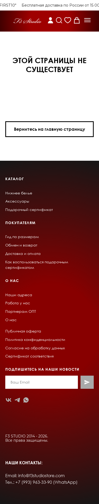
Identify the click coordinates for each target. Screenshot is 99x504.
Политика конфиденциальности (35, 339)
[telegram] (17, 400)
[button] (87, 20)
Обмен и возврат (21, 245)
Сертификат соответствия (29, 356)
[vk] (8, 400)
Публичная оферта (23, 331)
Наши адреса (18, 294)
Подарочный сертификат (29, 209)
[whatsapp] (26, 400)
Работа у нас (17, 302)
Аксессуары (17, 201)
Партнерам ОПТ (20, 311)
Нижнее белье (18, 192)
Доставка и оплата (23, 253)
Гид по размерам (22, 236)
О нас (11, 319)
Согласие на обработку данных (35, 347)
